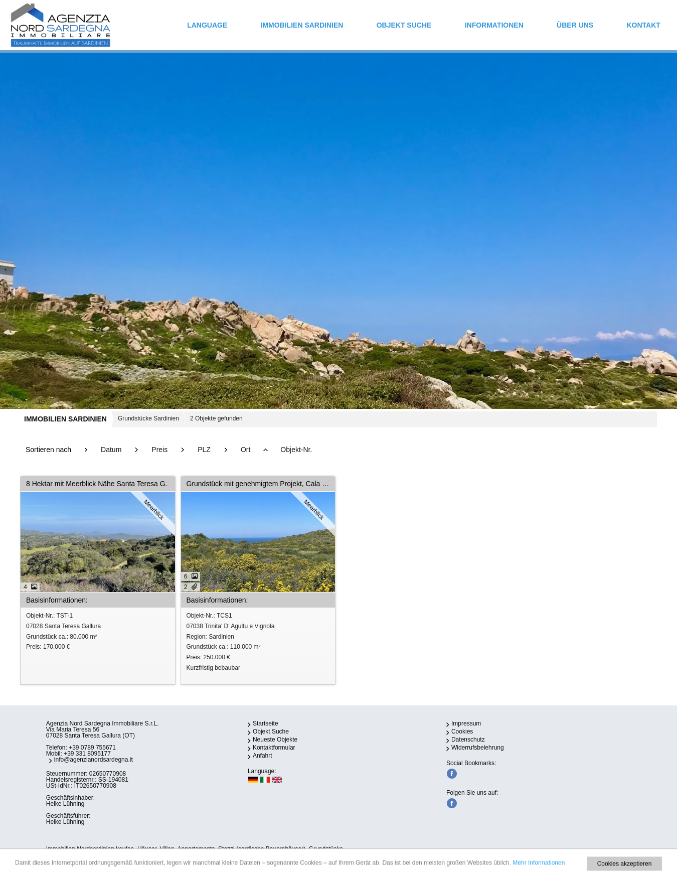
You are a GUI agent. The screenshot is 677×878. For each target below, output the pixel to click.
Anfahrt (262, 755)
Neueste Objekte (275, 739)
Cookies (462, 731)
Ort (245, 449)
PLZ (204, 449)
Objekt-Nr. (296, 449)
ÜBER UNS (575, 25)
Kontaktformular (274, 747)
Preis (159, 449)
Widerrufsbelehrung (477, 747)
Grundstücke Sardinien (148, 418)
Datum (111, 449)
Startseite (265, 723)
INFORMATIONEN (494, 25)
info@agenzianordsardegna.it (93, 759)
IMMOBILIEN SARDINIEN (302, 25)
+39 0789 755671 (92, 747)
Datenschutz (468, 739)
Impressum (466, 723)
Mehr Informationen (539, 872)
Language (207, 25)
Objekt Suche (404, 25)
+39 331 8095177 (87, 753)
